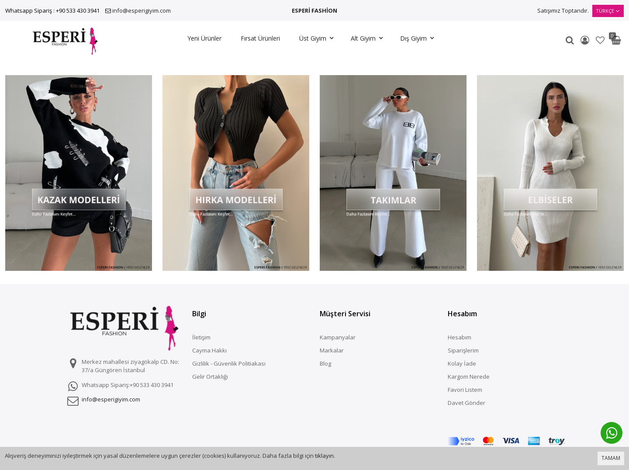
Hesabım (459, 337)
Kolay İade (462, 363)
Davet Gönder (466, 403)
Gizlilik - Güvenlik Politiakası (229, 363)
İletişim (201, 337)
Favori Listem (465, 390)
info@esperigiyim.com (141, 10)
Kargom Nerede (469, 376)
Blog (325, 363)
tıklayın (324, 456)
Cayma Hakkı (209, 350)
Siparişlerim (463, 350)
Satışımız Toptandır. (563, 10)
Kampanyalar (338, 337)
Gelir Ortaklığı (210, 376)
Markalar (332, 350)
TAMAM (610, 458)
